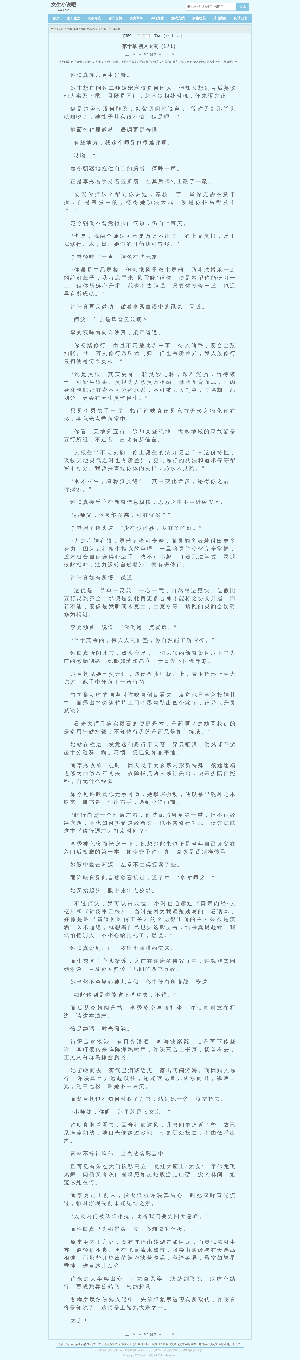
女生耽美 (199, 18)
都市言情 (115, 18)
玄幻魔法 (73, 18)
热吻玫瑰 (192, 61)
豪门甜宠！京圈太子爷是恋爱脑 (126, 61)
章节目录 (150, 54)
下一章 (170, 54)
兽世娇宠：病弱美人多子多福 (88, 61)
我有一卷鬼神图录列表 (204, 1344)
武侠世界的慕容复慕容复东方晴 (171, 1344)
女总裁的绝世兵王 (140, 1344)
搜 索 (243, 6)
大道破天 (123, 1344)
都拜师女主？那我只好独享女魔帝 (166, 61)
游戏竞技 (178, 18)
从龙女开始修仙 (79, 1344)
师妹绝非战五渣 (90, 28)
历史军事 (136, 18)
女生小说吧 (57, 28)
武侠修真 (94, 18)
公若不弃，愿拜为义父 (103, 1344)
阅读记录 (240, 18)
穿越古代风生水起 (209, 61)
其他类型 (219, 18)
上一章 (130, 54)
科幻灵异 (157, 18)
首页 (56, 18)
